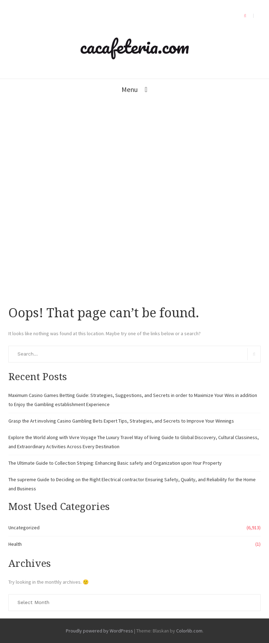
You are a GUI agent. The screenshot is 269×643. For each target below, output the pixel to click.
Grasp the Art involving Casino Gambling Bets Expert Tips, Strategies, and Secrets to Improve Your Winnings (121, 421)
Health (15, 544)
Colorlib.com (189, 631)
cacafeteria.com (134, 46)
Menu (130, 89)
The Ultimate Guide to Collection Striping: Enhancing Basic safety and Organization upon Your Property (115, 463)
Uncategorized (24, 527)
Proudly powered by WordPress (99, 631)
